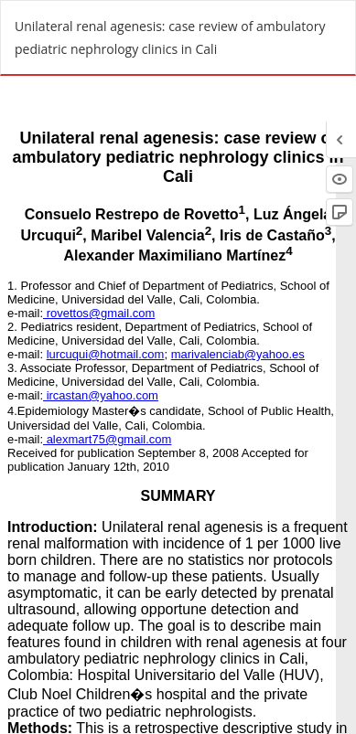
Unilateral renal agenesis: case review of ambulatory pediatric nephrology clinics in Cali (170, 37)
